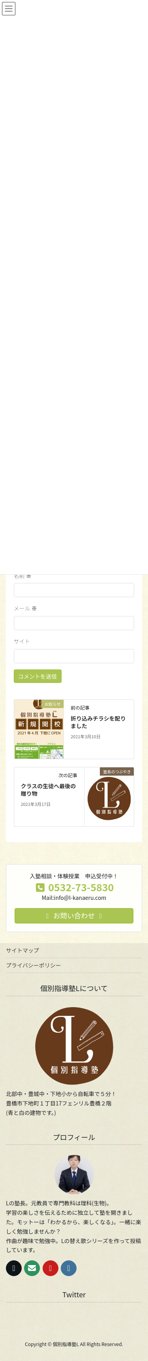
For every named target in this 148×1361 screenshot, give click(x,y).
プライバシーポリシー (33, 965)
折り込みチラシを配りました (98, 722)
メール (25, 608)
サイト (22, 641)
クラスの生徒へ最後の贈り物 (48, 790)
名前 (23, 575)
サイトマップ (22, 950)
